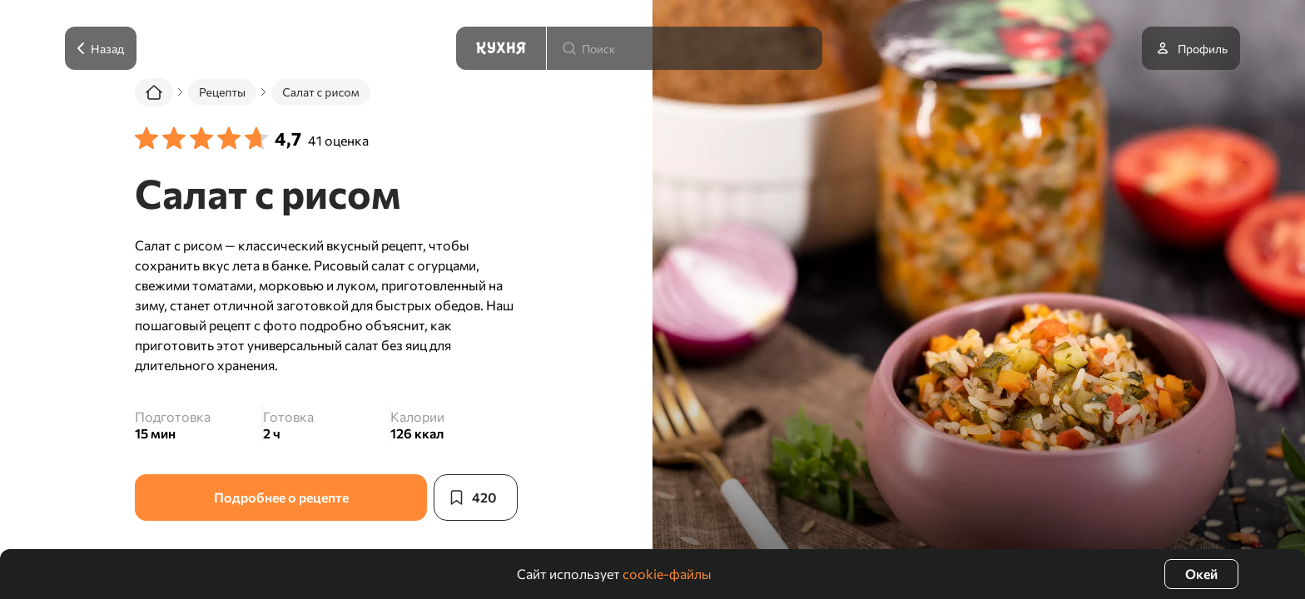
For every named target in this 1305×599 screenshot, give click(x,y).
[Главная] (154, 92)
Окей (1201, 574)
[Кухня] (501, 48)
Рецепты (222, 92)
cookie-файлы (667, 574)
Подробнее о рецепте (281, 497)
